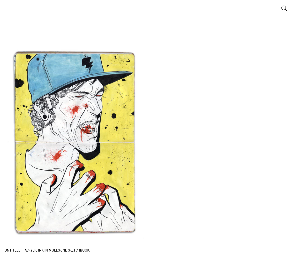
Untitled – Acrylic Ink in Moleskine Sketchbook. (47, 250)
